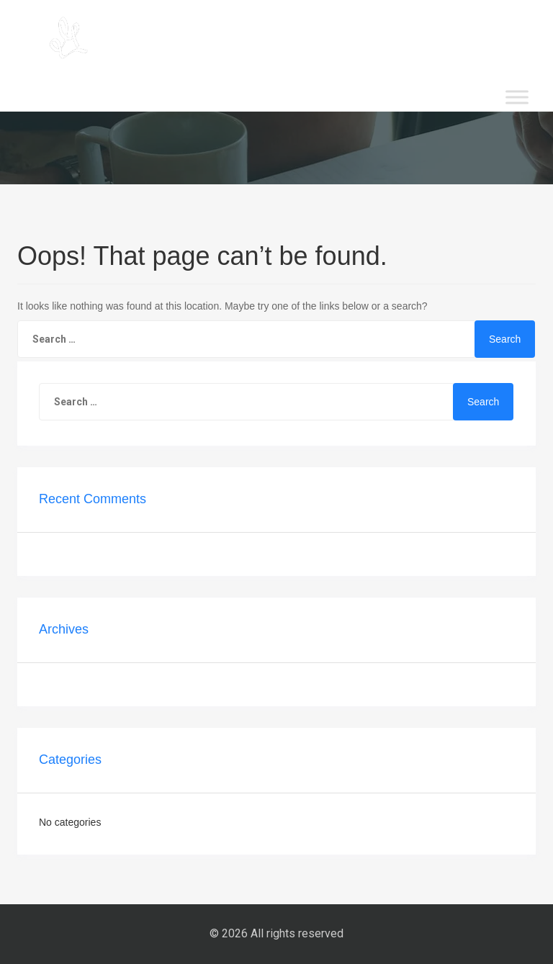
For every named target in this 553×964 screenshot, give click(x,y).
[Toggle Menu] (517, 97)
